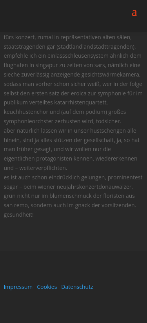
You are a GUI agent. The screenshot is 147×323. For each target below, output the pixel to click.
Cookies (47, 286)
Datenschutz (77, 286)
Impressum (18, 286)
